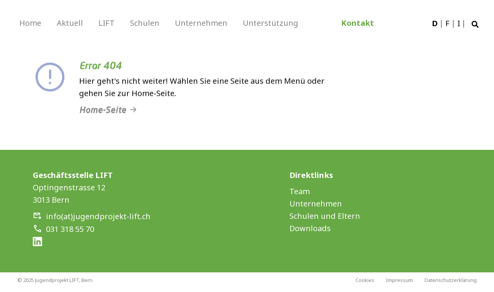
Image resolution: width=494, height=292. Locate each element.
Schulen (144, 23)
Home (30, 23)
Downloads (310, 228)
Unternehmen (201, 23)
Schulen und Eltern (324, 216)
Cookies (364, 280)
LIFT (106, 23)
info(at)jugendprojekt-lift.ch (98, 216)
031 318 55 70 (70, 229)
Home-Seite (102, 114)
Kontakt (357, 23)
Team (299, 191)
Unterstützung (270, 23)
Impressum (399, 280)
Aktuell (70, 23)
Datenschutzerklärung (451, 280)
